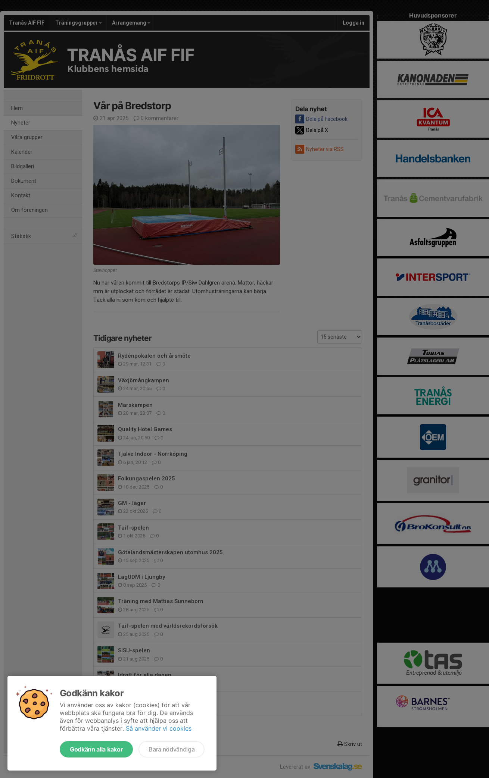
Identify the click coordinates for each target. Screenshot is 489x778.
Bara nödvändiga (171, 749)
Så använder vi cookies (158, 728)
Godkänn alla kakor (96, 749)
